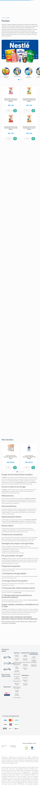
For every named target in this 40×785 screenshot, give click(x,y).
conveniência (8, 760)
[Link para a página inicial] (3, 17)
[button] (17, 471)
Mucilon (8, 17)
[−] (6, 110)
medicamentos (5, 758)
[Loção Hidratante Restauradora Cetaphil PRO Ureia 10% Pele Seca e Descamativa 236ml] (29, 456)
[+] (11, 110)
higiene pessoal (31, 758)
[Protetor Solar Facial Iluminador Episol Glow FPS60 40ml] (11, 456)
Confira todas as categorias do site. (10, 763)
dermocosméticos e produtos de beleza (18, 758)
